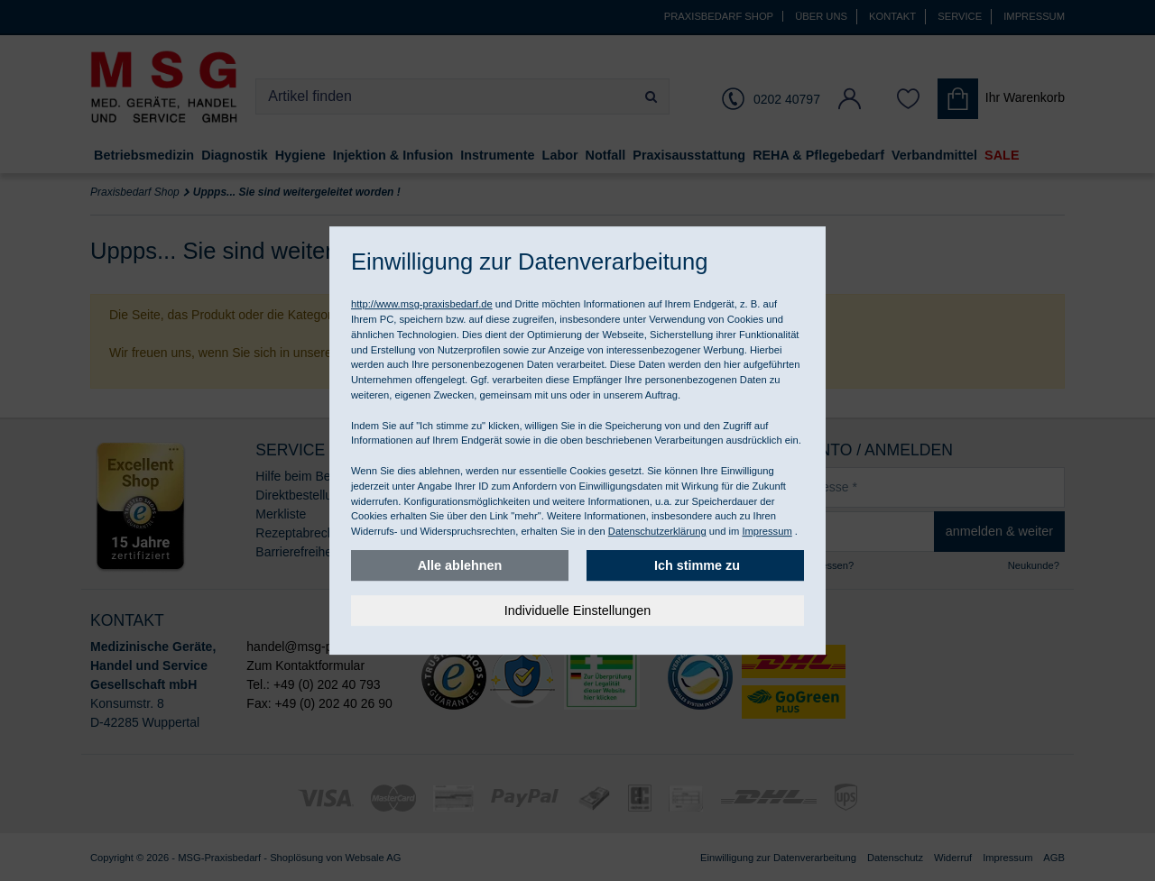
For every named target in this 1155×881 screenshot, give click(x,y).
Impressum (766, 531)
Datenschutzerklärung (657, 531)
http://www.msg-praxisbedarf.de (422, 303)
